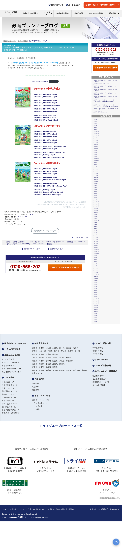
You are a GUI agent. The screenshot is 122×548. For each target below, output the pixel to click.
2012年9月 (96, 280)
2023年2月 (96, 127)
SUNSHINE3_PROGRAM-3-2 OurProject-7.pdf (50, 186)
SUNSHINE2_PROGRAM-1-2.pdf (45, 136)
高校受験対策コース (10, 391)
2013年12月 (96, 249)
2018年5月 (96, 191)
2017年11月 (96, 204)
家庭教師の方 (114, 509)
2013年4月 (96, 265)
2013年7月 (96, 259)
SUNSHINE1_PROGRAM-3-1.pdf (45, 109)
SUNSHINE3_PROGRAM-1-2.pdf (45, 171)
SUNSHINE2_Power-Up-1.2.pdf (45, 131)
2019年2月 (96, 173)
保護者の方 (104, 509)
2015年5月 (96, 226)
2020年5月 (96, 154)
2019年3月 (96, 171)
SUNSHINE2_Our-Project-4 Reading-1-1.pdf (49, 152)
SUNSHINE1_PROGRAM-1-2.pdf (45, 97)
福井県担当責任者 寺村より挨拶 (101, 84)
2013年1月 (96, 272)
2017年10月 (96, 206)
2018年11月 (96, 179)
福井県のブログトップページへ (34, 249)
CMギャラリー (100, 360)
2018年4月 (96, 193)
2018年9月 (96, 183)
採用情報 (71, 509)
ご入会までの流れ (99, 379)
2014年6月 (96, 237)
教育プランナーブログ (40, 373)
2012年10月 (96, 278)
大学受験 (35, 390)
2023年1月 (96, 129)
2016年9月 (96, 214)
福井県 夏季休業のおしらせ (100, 112)
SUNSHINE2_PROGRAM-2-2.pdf (45, 143)
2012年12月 (96, 274)
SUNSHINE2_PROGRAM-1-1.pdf (45, 134)
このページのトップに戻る (80, 237)
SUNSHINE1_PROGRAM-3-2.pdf (45, 111)
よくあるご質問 (98, 385)
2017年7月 (96, 212)
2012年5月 (96, 288)
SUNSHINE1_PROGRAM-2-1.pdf (45, 100)
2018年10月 (96, 181)
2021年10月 (96, 148)
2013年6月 (96, 261)
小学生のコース (8, 382)
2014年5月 (96, 239)
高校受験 (35, 387)
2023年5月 (96, 123)
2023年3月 (96, 125)
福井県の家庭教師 (23, 41)
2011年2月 (96, 319)
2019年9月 (96, 162)
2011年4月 (96, 315)
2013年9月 (96, 255)
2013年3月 (96, 268)
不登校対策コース (9, 401)
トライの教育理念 (11, 13)
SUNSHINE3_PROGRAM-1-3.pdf (45, 174)
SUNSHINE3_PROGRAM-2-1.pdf (45, 177)
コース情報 (47, 13)
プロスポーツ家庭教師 (10, 413)
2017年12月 (96, 201)
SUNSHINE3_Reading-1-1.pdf (44, 190)
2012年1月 (96, 296)
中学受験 (35, 384)
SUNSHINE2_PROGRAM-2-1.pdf (45, 140)
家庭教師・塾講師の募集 (56, 509)
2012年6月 (96, 286)
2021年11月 (96, 146)
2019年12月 (96, 158)
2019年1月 (96, 175)
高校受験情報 (97, 351)
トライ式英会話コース (10, 410)
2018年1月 (96, 199)
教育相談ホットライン (101, 382)
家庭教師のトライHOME (9, 41)
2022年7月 (96, 142)
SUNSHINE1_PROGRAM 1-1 (40, 81)
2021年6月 (96, 152)
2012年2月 (96, 294)
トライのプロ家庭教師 (10, 362)
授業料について (98, 376)
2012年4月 (96, 290)
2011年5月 (96, 313)
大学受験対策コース (10, 398)
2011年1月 (96, 321)
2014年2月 (96, 245)
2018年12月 (96, 177)
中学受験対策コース (10, 385)
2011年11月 (96, 301)
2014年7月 (96, 235)
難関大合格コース (9, 407)
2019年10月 (96, 160)
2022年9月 (96, 138)
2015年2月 (96, 228)
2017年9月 (96, 208)
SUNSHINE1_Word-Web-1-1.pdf (45, 115)
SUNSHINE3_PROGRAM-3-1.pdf (45, 183)
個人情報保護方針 (38, 509)
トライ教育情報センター (11, 369)
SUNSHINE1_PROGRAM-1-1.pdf (45, 94)
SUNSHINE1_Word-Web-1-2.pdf (45, 117)
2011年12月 (96, 298)
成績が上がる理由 (31, 13)
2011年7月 (96, 309)
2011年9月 (96, 305)
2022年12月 (96, 131)
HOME (4, 509)
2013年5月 (96, 263)
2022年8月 (96, 140)
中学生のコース (8, 388)
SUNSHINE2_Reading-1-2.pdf (44, 155)
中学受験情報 (97, 348)
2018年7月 (96, 187)
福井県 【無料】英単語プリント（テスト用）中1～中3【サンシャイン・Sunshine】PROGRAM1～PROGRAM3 (106, 101)
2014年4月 (96, 241)
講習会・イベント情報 (40, 400)
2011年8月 (96, 307)
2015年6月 (96, 224)
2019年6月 (96, 166)
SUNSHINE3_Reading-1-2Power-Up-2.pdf (48, 192)
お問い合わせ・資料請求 (104, 371)
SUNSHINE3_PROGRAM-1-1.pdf (45, 169)
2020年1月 (96, 156)
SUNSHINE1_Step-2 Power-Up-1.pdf (47, 105)
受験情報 (114, 13)
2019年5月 (96, 169)
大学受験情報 (97, 354)
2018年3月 (96, 195)
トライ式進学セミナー (40, 403)
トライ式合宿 (37, 406)
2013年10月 (96, 253)
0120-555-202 (23, 217)
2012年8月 (96, 282)
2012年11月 (96, 276)
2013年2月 (96, 270)
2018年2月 (96, 197)
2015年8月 (96, 222)
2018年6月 (96, 189)
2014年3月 (96, 243)
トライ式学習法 (8, 359)
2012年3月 (96, 292)
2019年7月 (96, 164)
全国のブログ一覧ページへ (59, 249)
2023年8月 (96, 121)
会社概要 (13, 509)
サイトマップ (24, 509)
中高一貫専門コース (10, 404)
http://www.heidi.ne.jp (41, 517)
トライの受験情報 (101, 343)
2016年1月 (96, 218)
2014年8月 (96, 232)
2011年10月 (96, 303)
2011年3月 (96, 317)
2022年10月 (96, 136)
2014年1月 (96, 247)
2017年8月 (96, 210)
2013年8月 (96, 257)
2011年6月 (96, 311)
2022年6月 (96, 144)
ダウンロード (53, 81)
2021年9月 (96, 150)
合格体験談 (78, 13)
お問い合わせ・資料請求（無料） (102, 5)
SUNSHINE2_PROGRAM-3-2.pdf (45, 149)
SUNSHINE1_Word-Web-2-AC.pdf (46, 120)
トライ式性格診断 (101, 365)
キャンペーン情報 (95, 13)
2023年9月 (96, 119)
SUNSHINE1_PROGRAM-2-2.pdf (45, 103)
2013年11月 (96, 251)
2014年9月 (96, 230)
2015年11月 (96, 220)
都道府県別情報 (63, 13)
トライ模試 (36, 409)
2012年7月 (96, 284)
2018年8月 (96, 185)
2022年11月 (96, 133)
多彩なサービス (8, 366)
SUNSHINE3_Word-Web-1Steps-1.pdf (47, 195)
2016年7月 (96, 216)
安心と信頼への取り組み (11, 372)
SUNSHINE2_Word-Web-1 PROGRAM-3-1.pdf (50, 146)
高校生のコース (8, 394)
